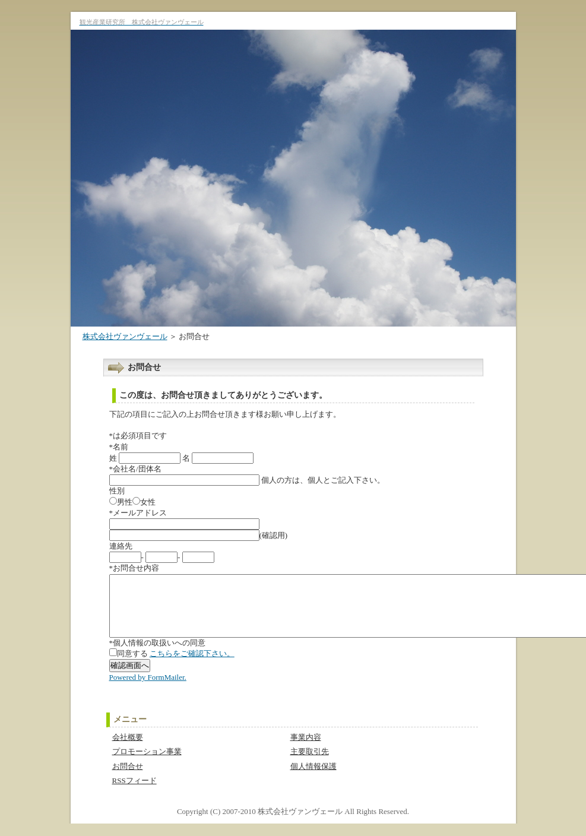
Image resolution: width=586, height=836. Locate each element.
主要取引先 (309, 763)
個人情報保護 (313, 778)
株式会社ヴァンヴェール (125, 336)
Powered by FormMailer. (147, 689)
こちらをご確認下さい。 (192, 665)
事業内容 (305, 749)
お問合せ (127, 778)
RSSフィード (134, 792)
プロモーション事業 (147, 763)
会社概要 (127, 749)
